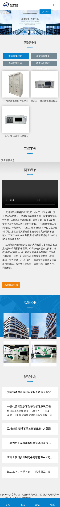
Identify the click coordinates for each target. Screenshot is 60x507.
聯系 (52, 502)
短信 (37, 502)
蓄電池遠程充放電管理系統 (15, 57)
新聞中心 (30, 377)
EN (43, 12)
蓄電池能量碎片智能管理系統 (43, 64)
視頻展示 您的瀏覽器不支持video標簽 (30, 194)
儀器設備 (30, 42)
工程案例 (30, 148)
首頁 (7, 502)
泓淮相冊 (30, 302)
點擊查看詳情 (11, 285)
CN (47, 12)
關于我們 (30, 170)
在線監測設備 (15, 63)
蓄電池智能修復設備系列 (43, 57)
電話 (22, 502)
